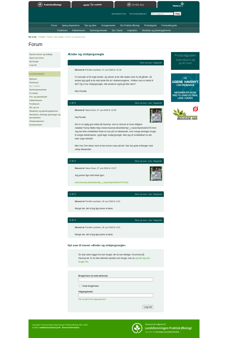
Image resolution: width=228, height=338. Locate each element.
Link (150, 103)
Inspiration (132, 30)
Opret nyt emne (36, 58)
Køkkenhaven (35, 100)
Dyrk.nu (135, 4)
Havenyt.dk (178, 4)
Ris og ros (34, 107)
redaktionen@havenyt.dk (49, 328)
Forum (54, 25)
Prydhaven (34, 104)
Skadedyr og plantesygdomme (43, 111)
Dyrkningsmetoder (38, 90)
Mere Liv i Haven (92, 4)
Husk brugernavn (90, 286)
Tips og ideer (90, 25)
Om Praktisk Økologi (129, 25)
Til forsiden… (44, 16)
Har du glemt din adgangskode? (92, 299)
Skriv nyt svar (146, 63)
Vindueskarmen (36, 121)
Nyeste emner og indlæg (40, 54)
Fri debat (33, 93)
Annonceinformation (70, 328)
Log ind (33, 65)
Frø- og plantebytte (38, 97)
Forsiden (41, 37)
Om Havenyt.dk (119, 14)
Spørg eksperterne (70, 25)
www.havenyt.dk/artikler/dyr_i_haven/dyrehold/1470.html (101, 182)
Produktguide (150, 25)
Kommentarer (35, 125)
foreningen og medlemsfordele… (168, 332)
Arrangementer (108, 25)
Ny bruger (34, 61)
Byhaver (33, 79)
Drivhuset (33, 82)
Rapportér (157, 63)
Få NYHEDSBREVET (138, 14)
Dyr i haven (34, 86)
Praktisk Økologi (49, 4)
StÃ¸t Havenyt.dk (192, 15)
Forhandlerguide (169, 25)
